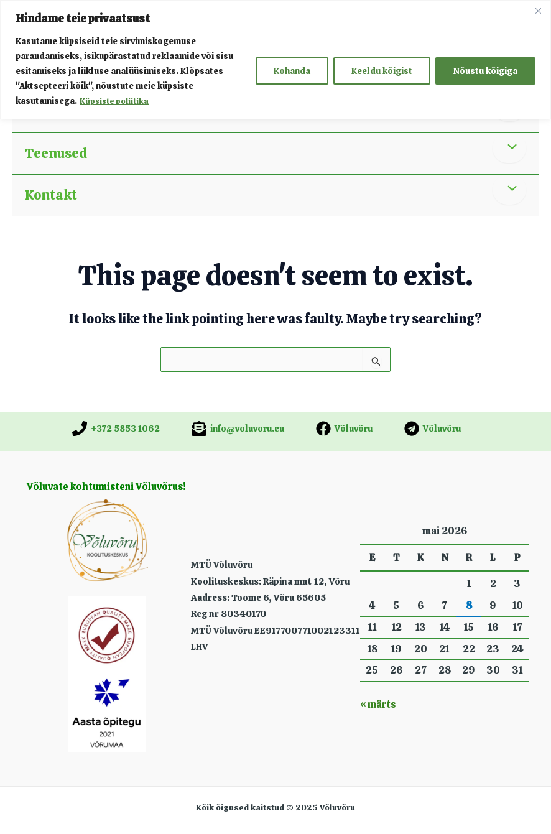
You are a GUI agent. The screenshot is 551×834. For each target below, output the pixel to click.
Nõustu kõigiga (485, 70)
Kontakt (51, 195)
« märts (378, 704)
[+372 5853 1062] (116, 428)
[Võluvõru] (344, 428)
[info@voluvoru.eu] (238, 428)
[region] (275, 59)
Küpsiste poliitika (116, 100)
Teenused (56, 153)
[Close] (537, 10)
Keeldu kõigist (381, 70)
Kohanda (292, 70)
